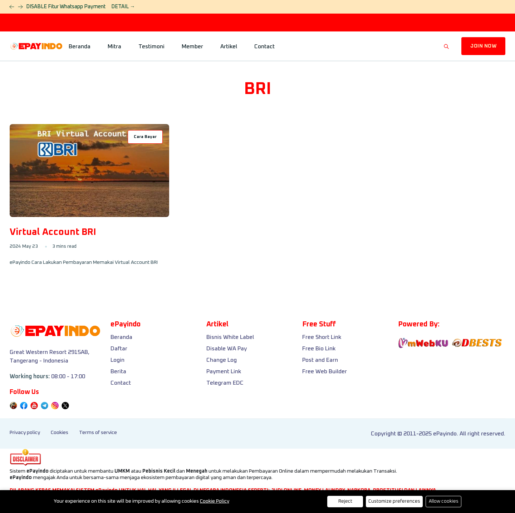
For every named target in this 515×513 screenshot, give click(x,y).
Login (117, 360)
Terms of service (98, 432)
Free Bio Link (318, 348)
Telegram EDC (225, 383)
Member (192, 46)
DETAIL (123, 6)
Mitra (114, 46)
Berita (118, 371)
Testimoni (151, 46)
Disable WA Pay (226, 348)
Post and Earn (320, 360)
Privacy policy (25, 432)
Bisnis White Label (230, 337)
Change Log (221, 360)
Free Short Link (321, 337)
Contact (264, 46)
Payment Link (223, 371)
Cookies (59, 432)
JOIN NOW (483, 46)
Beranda (79, 46)
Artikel (228, 46)
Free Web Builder (324, 371)
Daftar (119, 348)
